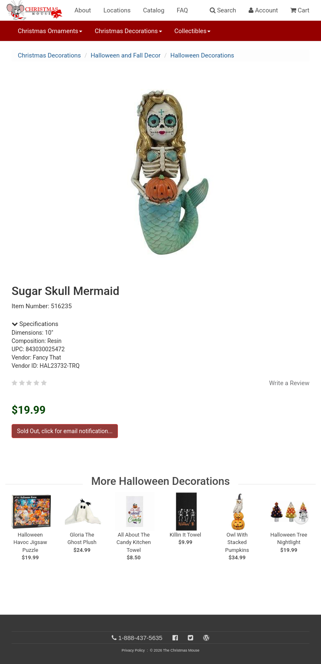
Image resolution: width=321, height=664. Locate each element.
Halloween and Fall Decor (125, 55)
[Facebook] (175, 637)
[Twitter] (190, 637)
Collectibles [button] (193, 31)
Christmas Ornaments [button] (50, 31)
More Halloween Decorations (160, 481)
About (82, 10)
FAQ (182, 10)
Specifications (35, 324)
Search (223, 10)
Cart (299, 10)
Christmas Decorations (49, 55)
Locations (117, 10)
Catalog (154, 10)
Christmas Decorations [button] (128, 31)
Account (263, 10)
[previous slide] (22, 516)
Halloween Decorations (202, 55)
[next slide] (301, 516)
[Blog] (206, 637)
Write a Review (289, 383)
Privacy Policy (133, 650)
